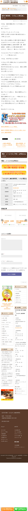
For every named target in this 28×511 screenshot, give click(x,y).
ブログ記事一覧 (18, 437)
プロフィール (18, 301)
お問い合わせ (18, 303)
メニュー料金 (18, 293)
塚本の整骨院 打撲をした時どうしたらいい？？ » (20, 145)
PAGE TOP (23, 284)
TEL (24, 2)
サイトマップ (19, 395)
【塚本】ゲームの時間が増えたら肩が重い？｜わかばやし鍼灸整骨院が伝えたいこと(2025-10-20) (6, 384)
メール (3, 262)
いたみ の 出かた (12, 8)
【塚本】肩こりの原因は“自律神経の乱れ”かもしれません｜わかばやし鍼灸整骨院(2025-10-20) (7, 377)
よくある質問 (18, 433)
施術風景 (17, 295)
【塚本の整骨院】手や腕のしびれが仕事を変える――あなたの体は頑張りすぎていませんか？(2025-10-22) (6, 356)
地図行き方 (18, 299)
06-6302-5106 (16, 187)
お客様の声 (18, 297)
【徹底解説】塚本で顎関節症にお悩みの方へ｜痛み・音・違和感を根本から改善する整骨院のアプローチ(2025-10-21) (6, 369)
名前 (2, 255)
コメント (3, 238)
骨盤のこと (4, 345)
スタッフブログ (5, 326)
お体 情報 (4, 319)
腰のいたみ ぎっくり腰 (7, 341)
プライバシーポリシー (20, 392)
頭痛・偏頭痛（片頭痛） (7, 343)
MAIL (27, 2)
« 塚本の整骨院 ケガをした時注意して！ (7, 145)
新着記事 (4, 332)
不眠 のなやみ (5, 328)
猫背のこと (4, 334)
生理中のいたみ (5, 337)
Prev (2, 220)
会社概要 (18, 388)
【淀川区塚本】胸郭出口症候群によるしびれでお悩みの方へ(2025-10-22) (6, 362)
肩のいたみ (4, 339)
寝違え (3, 330)
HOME (4, 8)
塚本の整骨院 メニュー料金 (9, 126)
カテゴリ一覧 (18, 439)
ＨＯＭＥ (17, 291)
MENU (1, 2)
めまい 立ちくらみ (6, 324)
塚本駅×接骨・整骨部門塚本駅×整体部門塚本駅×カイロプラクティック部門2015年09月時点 (7, 308)
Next (26, 220)
